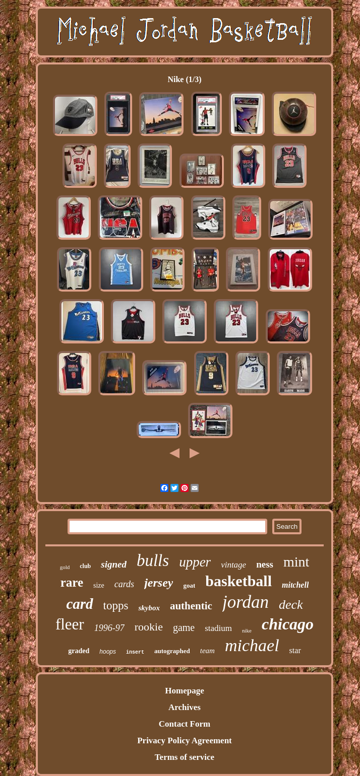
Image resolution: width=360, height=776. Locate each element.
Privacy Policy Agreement (184, 740)
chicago (288, 624)
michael (252, 645)
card (79, 604)
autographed (172, 651)
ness (264, 564)
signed (114, 564)
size (98, 585)
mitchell (295, 585)
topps (116, 605)
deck (291, 604)
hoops (107, 651)
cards (124, 584)
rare (72, 582)
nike (247, 630)
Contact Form (184, 724)
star (295, 650)
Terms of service (184, 757)
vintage (233, 565)
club (85, 566)
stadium (218, 628)
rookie (149, 626)
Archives (184, 707)
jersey (158, 582)
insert (135, 652)
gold (65, 567)
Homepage (184, 690)
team (207, 651)
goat (189, 585)
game (184, 627)
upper (195, 562)
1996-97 (109, 628)
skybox (149, 608)
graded (78, 651)
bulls (153, 560)
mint (296, 562)
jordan (245, 602)
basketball (238, 581)
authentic (191, 606)
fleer (69, 624)
